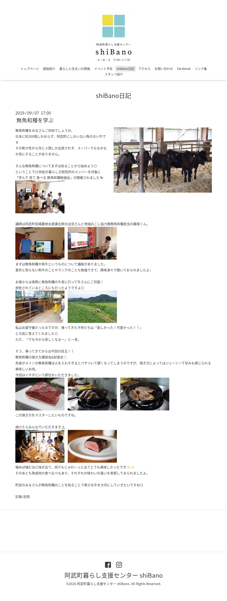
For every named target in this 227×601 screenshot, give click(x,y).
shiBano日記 (125, 68)
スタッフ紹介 (114, 74)
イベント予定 (103, 68)
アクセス (144, 68)
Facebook (184, 68)
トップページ (29, 68)
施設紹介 (49, 68)
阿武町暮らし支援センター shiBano (113, 575)
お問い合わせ (164, 68)
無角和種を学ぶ (35, 120)
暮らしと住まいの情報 (74, 68)
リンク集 (201, 68)
